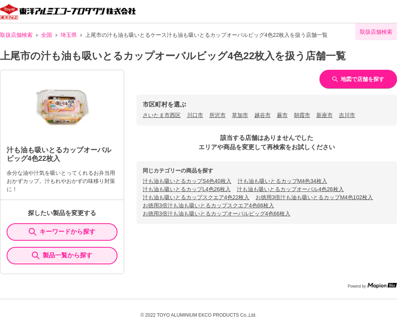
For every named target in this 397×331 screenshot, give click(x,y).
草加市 (240, 115)
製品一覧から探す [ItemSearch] (62, 255)
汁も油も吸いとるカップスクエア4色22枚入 (196, 197)
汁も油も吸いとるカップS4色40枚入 (187, 181)
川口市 (195, 115)
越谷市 (262, 115)
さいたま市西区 (162, 115)
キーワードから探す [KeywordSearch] (62, 232)
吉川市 (347, 115)
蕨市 (282, 115)
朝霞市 (302, 115)
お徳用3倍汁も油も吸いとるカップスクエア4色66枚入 (208, 205)
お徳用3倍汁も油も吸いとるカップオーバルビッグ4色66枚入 (216, 213)
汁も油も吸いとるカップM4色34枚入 (282, 181)
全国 (46, 35)
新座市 (324, 115)
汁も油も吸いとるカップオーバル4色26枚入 (290, 189)
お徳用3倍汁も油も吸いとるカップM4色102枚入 (314, 197)
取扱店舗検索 (16, 35)
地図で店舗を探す (358, 79)
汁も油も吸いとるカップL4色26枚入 (187, 189)
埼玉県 (68, 35)
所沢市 (217, 115)
